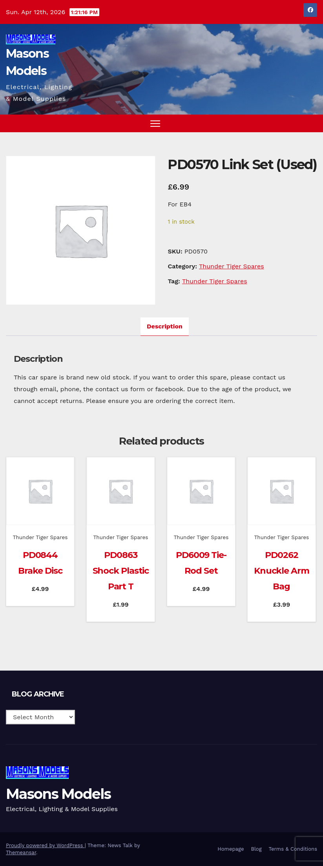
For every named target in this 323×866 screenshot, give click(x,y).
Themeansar (21, 852)
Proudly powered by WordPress (45, 845)
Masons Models (58, 793)
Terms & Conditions (293, 849)
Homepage (230, 849)
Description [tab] (164, 326)
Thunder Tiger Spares (231, 266)
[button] (296, 123)
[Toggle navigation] (155, 123)
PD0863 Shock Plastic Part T (121, 571)
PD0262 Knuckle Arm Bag (281, 571)
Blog (256, 849)
